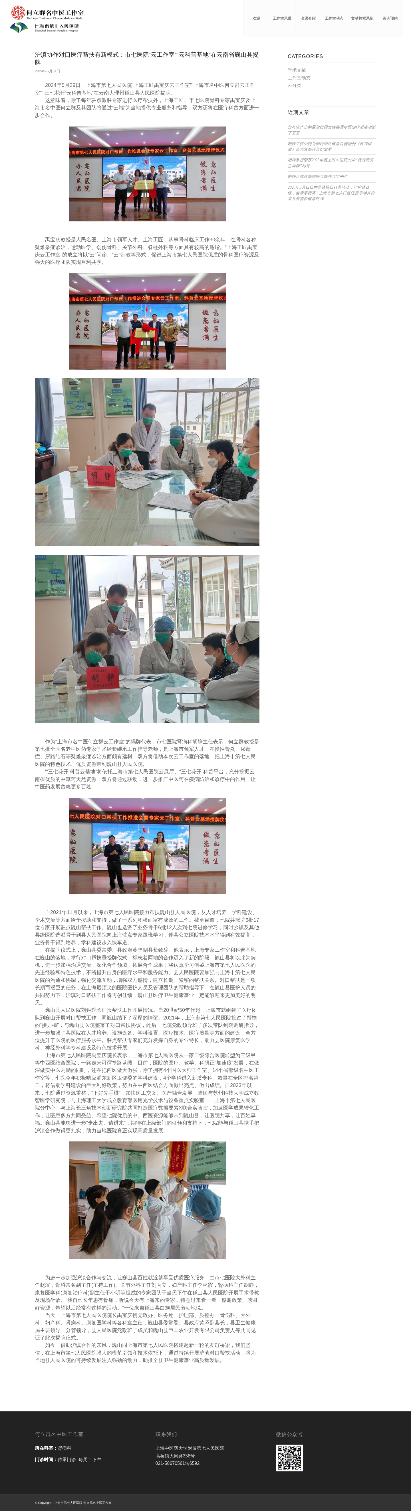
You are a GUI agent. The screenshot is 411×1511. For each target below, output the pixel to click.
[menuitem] (256, 18)
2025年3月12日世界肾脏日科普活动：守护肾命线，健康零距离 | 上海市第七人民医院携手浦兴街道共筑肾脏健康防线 (331, 193)
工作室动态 (299, 78)
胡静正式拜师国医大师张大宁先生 (318, 176)
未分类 (294, 85)
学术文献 (297, 70)
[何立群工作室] (46, 18)
